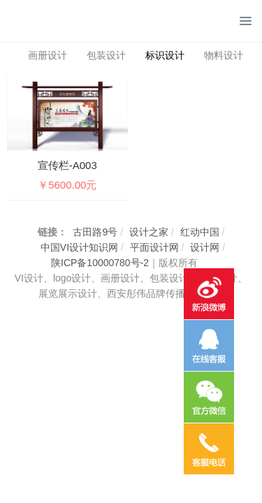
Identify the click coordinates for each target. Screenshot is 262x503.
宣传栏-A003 (67, 165)
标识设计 (164, 55)
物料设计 (223, 55)
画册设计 (47, 55)
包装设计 (106, 55)
